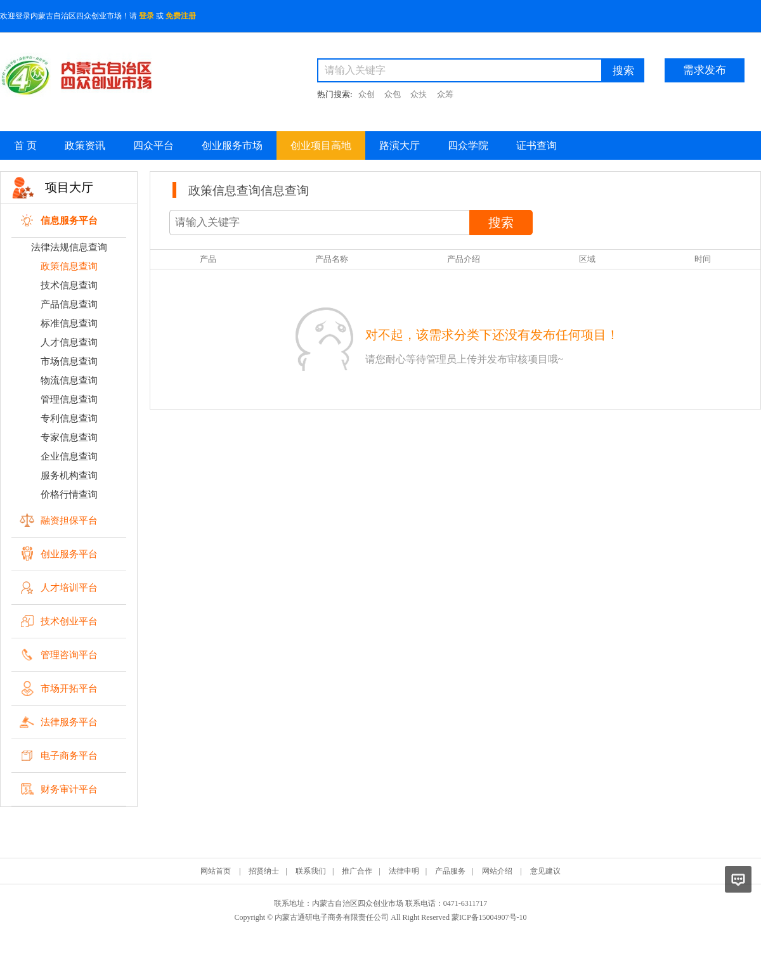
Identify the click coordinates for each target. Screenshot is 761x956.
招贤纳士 (264, 871)
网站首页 (215, 871)
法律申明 (404, 871)
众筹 (445, 94)
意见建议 (545, 871)
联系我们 (311, 871)
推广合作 (357, 871)
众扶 (418, 94)
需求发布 (704, 70)
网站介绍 (497, 871)
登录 (146, 15)
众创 (366, 94)
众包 (392, 94)
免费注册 (181, 15)
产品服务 (450, 871)
